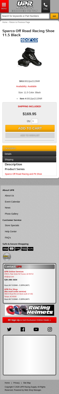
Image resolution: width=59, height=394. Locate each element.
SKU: (22, 81)
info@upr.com (9, 277)
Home (4, 22)
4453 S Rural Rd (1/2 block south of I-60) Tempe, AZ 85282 (18, 295)
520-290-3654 (10, 279)
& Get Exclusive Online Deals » (29, 320)
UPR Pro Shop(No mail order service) (15, 290)
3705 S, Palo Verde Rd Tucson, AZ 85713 (18, 274)
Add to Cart (30, 128)
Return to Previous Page (19, 22)
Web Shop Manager (32, 390)
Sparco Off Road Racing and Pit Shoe (23, 174)
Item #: (23, 98)
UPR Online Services (13, 272)
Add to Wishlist (29, 135)
